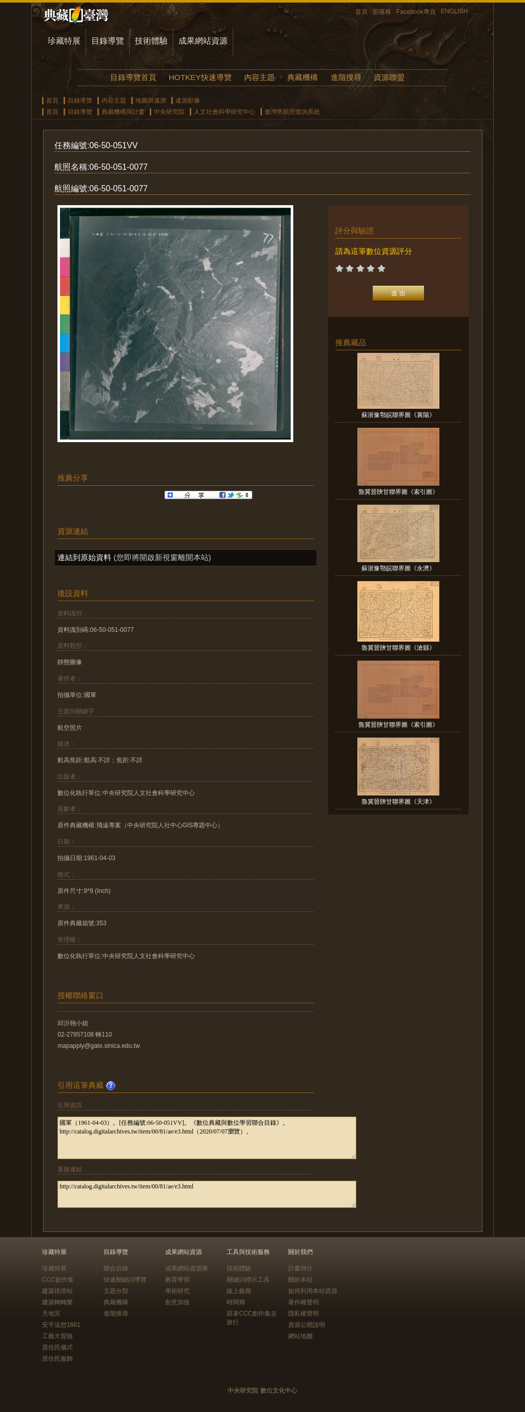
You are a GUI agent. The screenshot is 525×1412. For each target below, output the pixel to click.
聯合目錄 (116, 1268)
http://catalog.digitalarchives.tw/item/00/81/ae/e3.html (206, 1194)
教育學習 (177, 1279)
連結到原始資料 (84, 557)
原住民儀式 (57, 1347)
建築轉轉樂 (57, 1302)
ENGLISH (454, 11)
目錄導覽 (107, 40)
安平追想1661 (61, 1324)
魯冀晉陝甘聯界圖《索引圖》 (398, 491)
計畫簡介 (300, 1268)
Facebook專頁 (416, 11)
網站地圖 (300, 1336)
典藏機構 (302, 77)
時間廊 (236, 1302)
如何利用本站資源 (312, 1291)
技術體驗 (151, 40)
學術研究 (177, 1291)
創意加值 (177, 1302)
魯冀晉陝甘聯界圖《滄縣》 (398, 647)
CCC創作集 (58, 1279)
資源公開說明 (306, 1324)
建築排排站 (57, 1291)
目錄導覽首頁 (133, 77)
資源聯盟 (389, 77)
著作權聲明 (303, 1302)
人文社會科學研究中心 (224, 111)
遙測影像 (187, 100)
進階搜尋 (346, 77)
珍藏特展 (64, 40)
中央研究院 (169, 111)
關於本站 (300, 1279)
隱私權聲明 (303, 1313)
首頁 (361, 11)
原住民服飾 (57, 1358)
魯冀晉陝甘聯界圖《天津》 (398, 801)
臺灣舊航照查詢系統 (292, 111)
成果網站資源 (203, 40)
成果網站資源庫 (186, 1268)
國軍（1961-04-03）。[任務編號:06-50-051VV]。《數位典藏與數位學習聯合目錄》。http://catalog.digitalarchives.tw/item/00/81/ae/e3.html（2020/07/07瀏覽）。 (206, 1138)
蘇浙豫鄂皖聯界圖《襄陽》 (398, 415)
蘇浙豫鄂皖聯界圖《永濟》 (398, 568)
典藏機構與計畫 (123, 111)
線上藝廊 (239, 1291)
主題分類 (116, 1291)
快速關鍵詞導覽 (125, 1279)
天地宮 (51, 1313)
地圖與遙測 (150, 100)
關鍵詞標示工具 (248, 1279)
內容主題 (259, 77)
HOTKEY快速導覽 (200, 77)
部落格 (382, 11)
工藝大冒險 (57, 1336)
